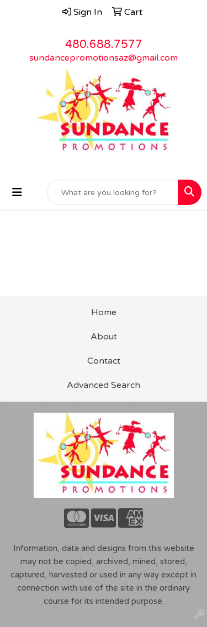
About (104, 336)
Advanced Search (103, 385)
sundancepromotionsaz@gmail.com (103, 57)
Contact (103, 360)
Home (103, 312)
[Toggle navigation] (17, 193)
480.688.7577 (103, 44)
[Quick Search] (112, 192)
